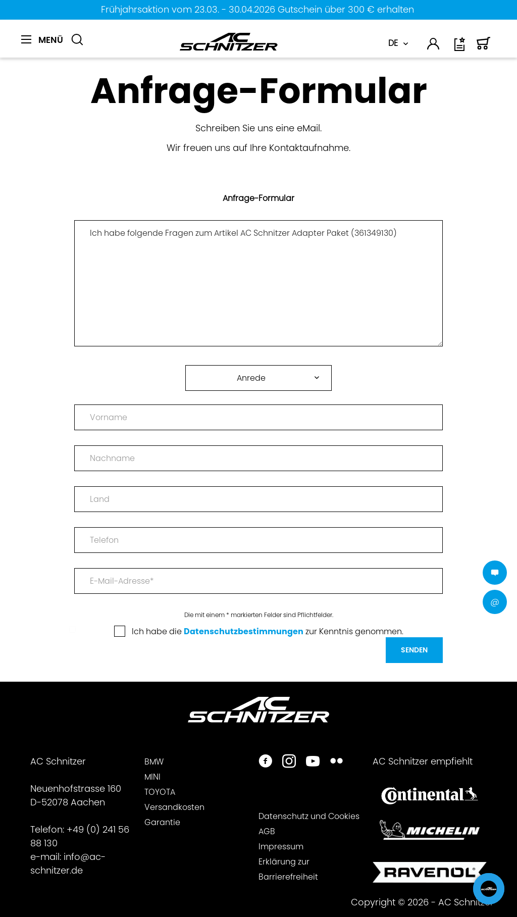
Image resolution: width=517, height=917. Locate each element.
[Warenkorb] (484, 47)
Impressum (280, 846)
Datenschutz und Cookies (308, 816)
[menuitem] (42, 45)
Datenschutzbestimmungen (243, 631)
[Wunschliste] (460, 47)
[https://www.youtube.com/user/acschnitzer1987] (313, 762)
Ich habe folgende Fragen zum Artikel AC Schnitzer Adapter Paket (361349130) (258, 283)
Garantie (162, 822)
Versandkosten (174, 807)
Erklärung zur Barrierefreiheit (288, 869)
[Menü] (42, 40)
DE (393, 43)
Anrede (251, 378)
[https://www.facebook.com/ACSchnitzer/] (265, 762)
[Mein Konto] (433, 46)
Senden (414, 650)
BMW (154, 762)
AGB (266, 831)
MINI (152, 777)
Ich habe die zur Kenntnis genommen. (267, 631)
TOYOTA (159, 792)
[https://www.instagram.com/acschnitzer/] (289, 762)
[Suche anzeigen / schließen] (77, 40)
